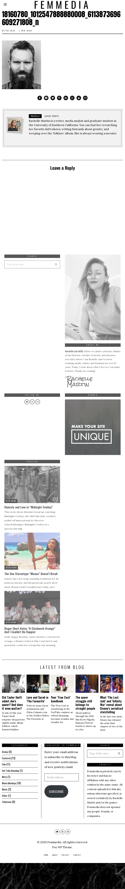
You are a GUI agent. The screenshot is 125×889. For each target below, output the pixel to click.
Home (46, 881)
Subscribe (56, 817)
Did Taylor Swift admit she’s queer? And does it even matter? (12, 728)
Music (5, 815)
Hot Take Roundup (11, 796)
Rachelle (35, 116)
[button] (119, 779)
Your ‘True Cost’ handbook (60, 725)
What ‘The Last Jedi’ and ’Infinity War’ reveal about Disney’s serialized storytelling (111, 730)
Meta (4, 803)
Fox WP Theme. (62, 873)
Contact (77, 881)
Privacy (65, 881)
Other (5, 821)
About (55, 881)
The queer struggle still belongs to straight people (85, 728)
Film (4, 790)
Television (7, 828)
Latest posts (52, 116)
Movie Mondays (10, 809)
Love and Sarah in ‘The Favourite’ (37, 725)
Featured (6, 784)
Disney (5, 778)
